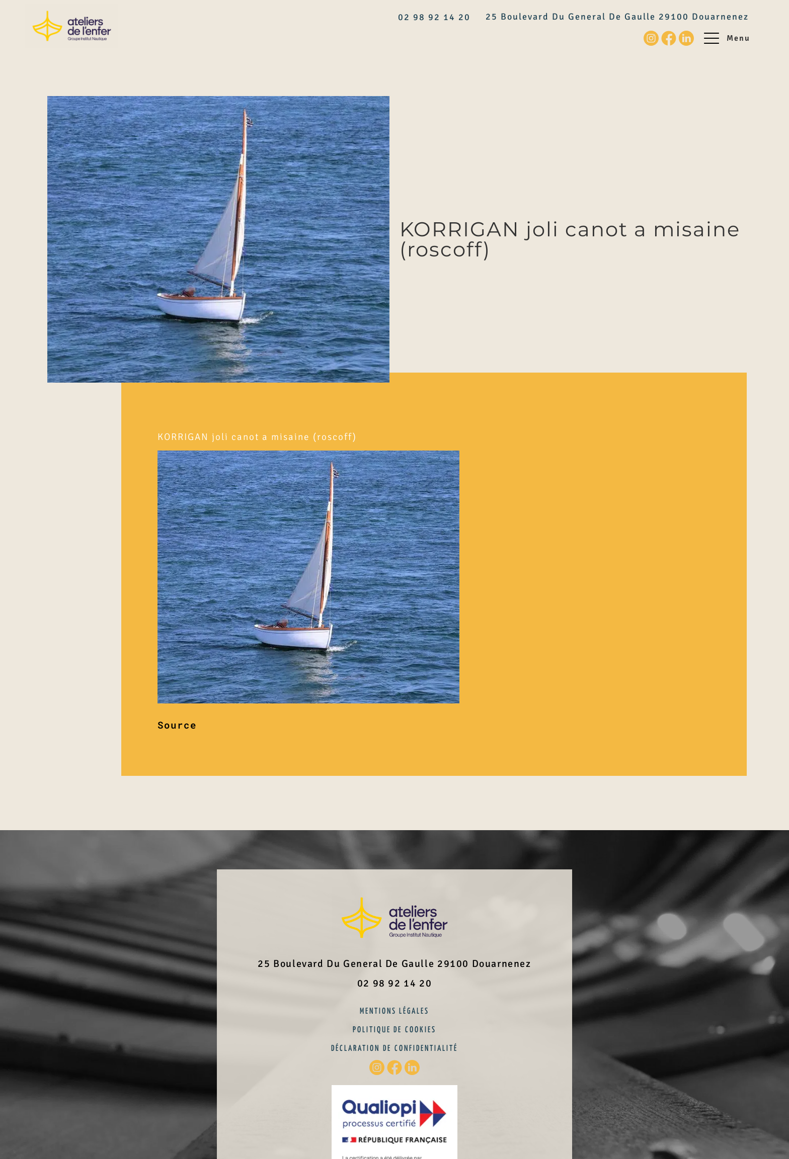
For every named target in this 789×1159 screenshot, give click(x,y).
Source (177, 725)
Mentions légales (395, 1011)
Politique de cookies (395, 1030)
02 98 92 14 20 (434, 17)
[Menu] (711, 38)
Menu (738, 38)
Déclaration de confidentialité (394, 1048)
